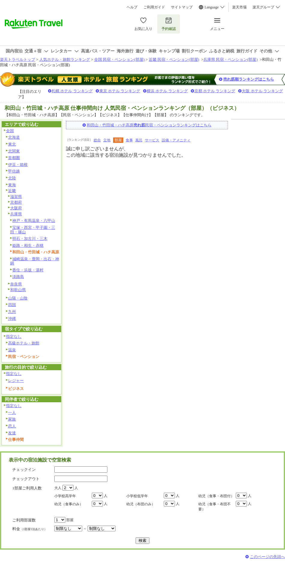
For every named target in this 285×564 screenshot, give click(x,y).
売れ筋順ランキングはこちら (248, 79)
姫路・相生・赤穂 (28, 245)
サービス (152, 140)
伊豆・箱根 (18, 164)
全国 (10, 130)
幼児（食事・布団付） (216, 496)
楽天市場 (239, 7)
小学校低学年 (137, 496)
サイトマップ (182, 7)
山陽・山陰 (18, 298)
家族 (12, 419)
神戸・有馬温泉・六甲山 (33, 220)
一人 (12, 412)
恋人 (12, 426)
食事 (129, 140)
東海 (12, 185)
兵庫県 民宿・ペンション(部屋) (230, 59)
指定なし (14, 336)
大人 (58, 488)
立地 (106, 140)
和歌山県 (18, 290)
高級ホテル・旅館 (23, 343)
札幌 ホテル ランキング (72, 91)
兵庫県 (16, 214)
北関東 (14, 151)
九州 (12, 311)
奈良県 (16, 284)
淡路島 (18, 276)
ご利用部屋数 (24, 520)
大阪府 (16, 208)
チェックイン (24, 469)
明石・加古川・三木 (29, 238)
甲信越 (14, 171)
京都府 (16, 202)
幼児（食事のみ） (68, 504)
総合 (97, 140)
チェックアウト (26, 479)
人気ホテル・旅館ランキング (64, 59)
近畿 (12, 190)
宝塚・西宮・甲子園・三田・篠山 (32, 229)
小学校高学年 (65, 496)
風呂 (138, 140)
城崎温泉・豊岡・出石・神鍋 (34, 261)
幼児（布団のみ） (140, 504)
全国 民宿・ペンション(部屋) (119, 59)
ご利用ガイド (154, 7)
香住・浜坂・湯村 (28, 270)
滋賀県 (16, 196)
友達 (12, 433)
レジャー (16, 380)
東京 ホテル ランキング (119, 91)
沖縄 (12, 318)
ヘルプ (132, 7)
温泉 (12, 350)
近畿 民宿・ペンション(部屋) (174, 59)
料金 (29, 529)
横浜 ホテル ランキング (167, 91)
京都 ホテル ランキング (215, 91)
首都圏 (14, 157)
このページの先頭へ (267, 556)
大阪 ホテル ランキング (262, 91)
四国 (12, 305)
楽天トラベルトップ (17, 59)
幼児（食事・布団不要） (214, 506)
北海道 (14, 137)
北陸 (12, 178)
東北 (12, 144)
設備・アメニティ (176, 140)
